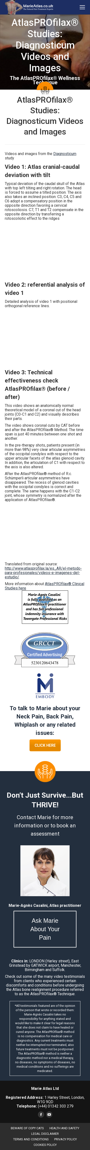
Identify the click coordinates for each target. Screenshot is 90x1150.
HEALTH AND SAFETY (64, 1128)
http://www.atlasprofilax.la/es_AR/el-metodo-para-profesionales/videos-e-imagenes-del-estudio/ (43, 572)
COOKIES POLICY (45, 1145)
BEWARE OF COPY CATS (27, 1128)
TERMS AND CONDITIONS (31, 1139)
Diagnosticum (64, 153)
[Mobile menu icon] (82, 7)
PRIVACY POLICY (65, 1139)
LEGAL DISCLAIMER (45, 1134)
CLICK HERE (45, 745)
